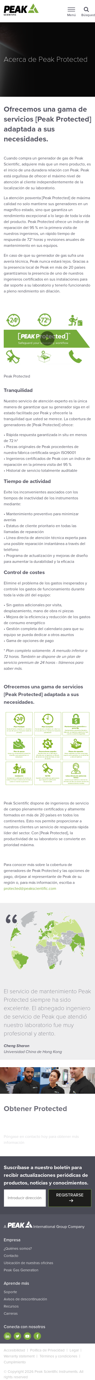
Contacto (11, 1255)
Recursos (11, 1306)
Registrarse (70, 1195)
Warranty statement (19, 1356)
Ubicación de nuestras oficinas (28, 1263)
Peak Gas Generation (21, 1270)
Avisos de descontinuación (25, 1299)
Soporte (10, 1292)
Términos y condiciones (58, 1356)
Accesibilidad (14, 1350)
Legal (74, 1350)
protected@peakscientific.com (30, 888)
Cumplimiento (15, 1362)
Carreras (11, 1313)
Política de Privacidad (47, 1350)
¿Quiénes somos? (18, 1248)
